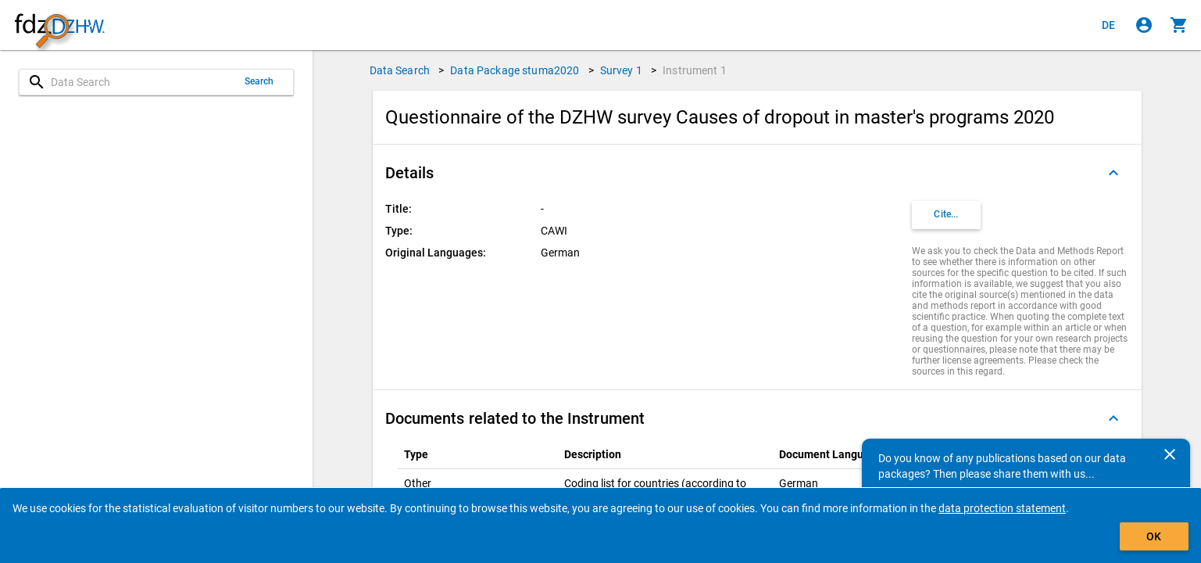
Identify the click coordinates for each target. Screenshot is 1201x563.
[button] (757, 172)
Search (259, 81)
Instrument (695, 70)
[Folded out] (1113, 172)
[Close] (1169, 454)
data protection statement (1002, 508)
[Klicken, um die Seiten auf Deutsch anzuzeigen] (1108, 25)
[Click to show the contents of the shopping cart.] (1179, 25)
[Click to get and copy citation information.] (946, 215)
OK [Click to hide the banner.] (1153, 536)
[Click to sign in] (1144, 25)
